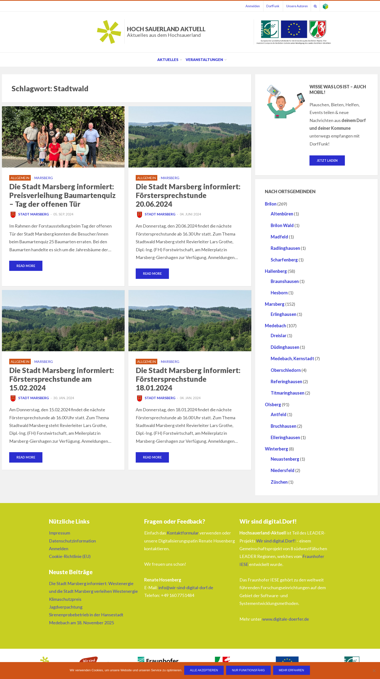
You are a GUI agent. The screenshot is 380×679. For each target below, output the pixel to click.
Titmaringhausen (287, 393)
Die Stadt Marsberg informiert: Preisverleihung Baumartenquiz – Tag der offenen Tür (62, 195)
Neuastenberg (285, 459)
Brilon (271, 204)
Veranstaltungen (204, 59)
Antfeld (278, 414)
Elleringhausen (285, 437)
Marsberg (43, 178)
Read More (25, 266)
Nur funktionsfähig (248, 670)
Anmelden (246, 6)
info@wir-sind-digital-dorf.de (185, 587)
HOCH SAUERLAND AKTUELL (166, 31)
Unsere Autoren (293, 6)
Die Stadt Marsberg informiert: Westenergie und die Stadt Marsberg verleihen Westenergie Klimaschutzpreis (93, 591)
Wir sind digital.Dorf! (276, 541)
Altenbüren (282, 214)
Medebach (275, 325)
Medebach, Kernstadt (292, 358)
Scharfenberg (284, 260)
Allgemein (20, 178)
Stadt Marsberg (29, 214)
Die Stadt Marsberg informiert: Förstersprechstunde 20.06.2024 (188, 195)
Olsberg (273, 404)
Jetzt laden (327, 160)
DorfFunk (268, 6)
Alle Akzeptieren (204, 670)
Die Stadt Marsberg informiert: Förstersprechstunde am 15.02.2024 (61, 379)
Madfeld (279, 237)
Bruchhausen (283, 426)
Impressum (59, 533)
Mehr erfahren (292, 670)
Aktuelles (167, 59)
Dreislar (278, 336)
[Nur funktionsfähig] (374, 670)
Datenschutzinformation (72, 541)
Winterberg (276, 449)
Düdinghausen (285, 347)
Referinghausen (286, 381)
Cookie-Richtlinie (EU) (70, 556)
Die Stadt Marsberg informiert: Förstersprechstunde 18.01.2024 (188, 379)
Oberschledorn (286, 370)
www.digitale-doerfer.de (285, 619)
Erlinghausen (283, 314)
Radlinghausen (285, 248)
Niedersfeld (282, 470)
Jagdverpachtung (65, 607)
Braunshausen (285, 281)
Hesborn (279, 293)
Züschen (279, 482)
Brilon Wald (282, 225)
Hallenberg (276, 271)
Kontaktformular (183, 533)
